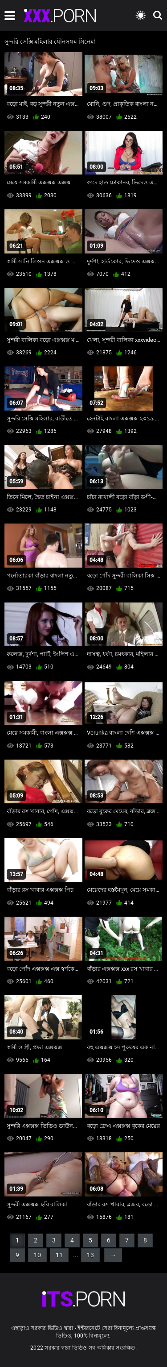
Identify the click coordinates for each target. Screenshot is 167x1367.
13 (90, 1255)
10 (37, 1255)
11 (59, 1255)
